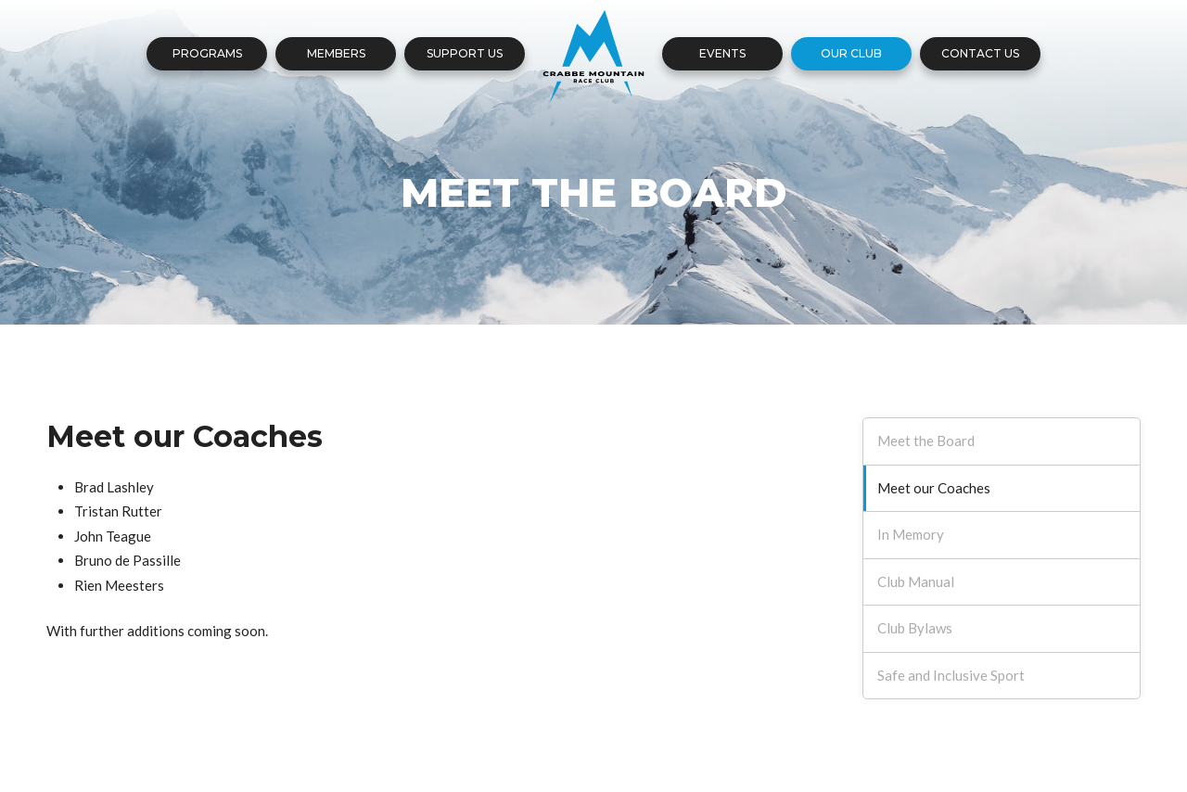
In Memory (910, 534)
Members (336, 53)
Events (722, 53)
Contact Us (980, 53)
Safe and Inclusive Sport (951, 675)
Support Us (465, 53)
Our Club (851, 53)
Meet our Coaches (933, 487)
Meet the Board (926, 440)
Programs (207, 53)
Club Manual (915, 581)
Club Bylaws (914, 628)
